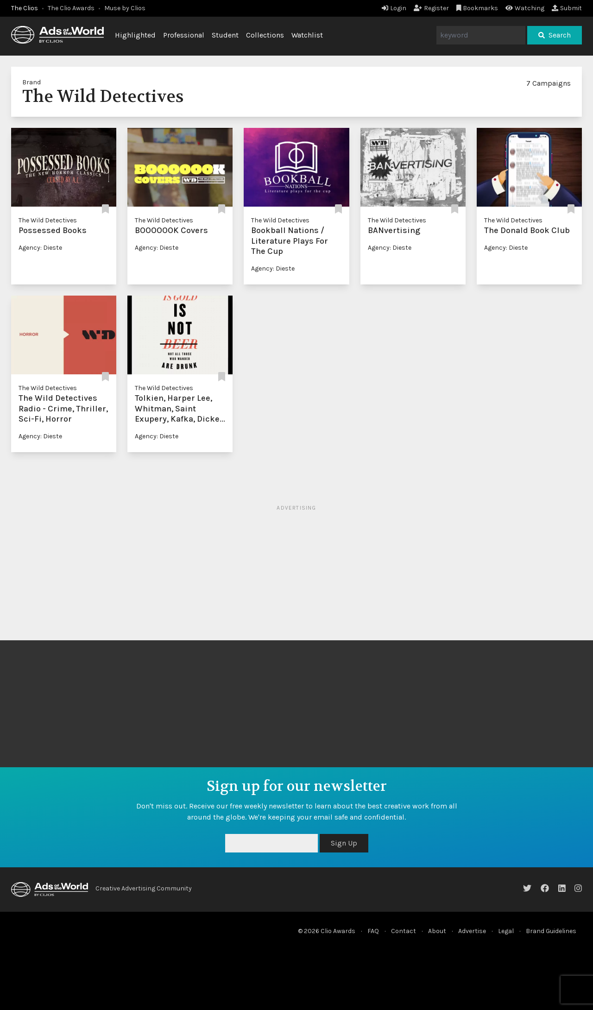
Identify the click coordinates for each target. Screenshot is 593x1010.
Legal (506, 931)
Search (554, 35)
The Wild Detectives (48, 220)
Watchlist (307, 35)
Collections (265, 35)
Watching (524, 8)
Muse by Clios (124, 8)
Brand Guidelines (551, 931)
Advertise (472, 931)
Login (394, 8)
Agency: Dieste (40, 248)
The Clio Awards (71, 8)
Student (225, 35)
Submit (567, 8)
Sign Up (344, 843)
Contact (403, 931)
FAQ (373, 931)
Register (431, 8)
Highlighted (135, 35)
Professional (183, 35)
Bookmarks (477, 8)
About (437, 931)
